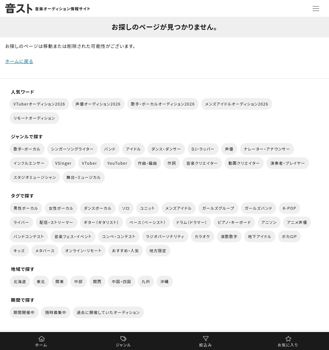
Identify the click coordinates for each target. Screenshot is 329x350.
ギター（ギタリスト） (101, 222)
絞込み (205, 344)
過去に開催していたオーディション (108, 312)
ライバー (21, 222)
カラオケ (202, 236)
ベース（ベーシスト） (147, 222)
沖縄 (164, 281)
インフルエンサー (29, 163)
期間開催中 (24, 312)
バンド (110, 149)
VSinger (63, 163)
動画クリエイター (244, 163)
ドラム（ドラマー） (192, 222)
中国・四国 (121, 281)
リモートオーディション (34, 118)
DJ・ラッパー (203, 149)
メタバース (45, 250)
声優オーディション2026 (98, 103)
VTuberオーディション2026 (39, 103)
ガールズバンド (259, 208)
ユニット (147, 208)
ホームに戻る (19, 61)
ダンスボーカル (98, 208)
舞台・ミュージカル (84, 177)
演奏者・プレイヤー (287, 163)
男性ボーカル (25, 208)
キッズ (19, 250)
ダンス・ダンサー (166, 149)
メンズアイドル (178, 208)
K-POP (289, 208)
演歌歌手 (229, 236)
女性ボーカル (61, 208)
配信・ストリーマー (57, 222)
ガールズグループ (218, 208)
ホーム (41, 344)
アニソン (269, 222)
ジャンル (123, 344)
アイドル (133, 149)
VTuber (89, 163)
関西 (97, 281)
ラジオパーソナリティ (165, 236)
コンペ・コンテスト (119, 236)
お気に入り (288, 344)
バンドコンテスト (28, 236)
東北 (41, 281)
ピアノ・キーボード (234, 222)
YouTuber (117, 163)
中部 (78, 281)
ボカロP (289, 236)
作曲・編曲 (147, 163)
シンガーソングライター (72, 149)
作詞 (171, 163)
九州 (146, 281)
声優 (229, 149)
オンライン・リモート (83, 250)
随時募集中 (55, 312)
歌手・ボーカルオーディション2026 (163, 103)
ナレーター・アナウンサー (267, 149)
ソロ (126, 208)
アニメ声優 (297, 222)
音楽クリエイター (202, 163)
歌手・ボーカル (27, 149)
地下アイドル (260, 236)
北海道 (19, 281)
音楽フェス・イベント (73, 236)
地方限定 (157, 250)
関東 (59, 281)
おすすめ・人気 (125, 250)
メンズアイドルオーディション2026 (236, 103)
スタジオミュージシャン (34, 177)
